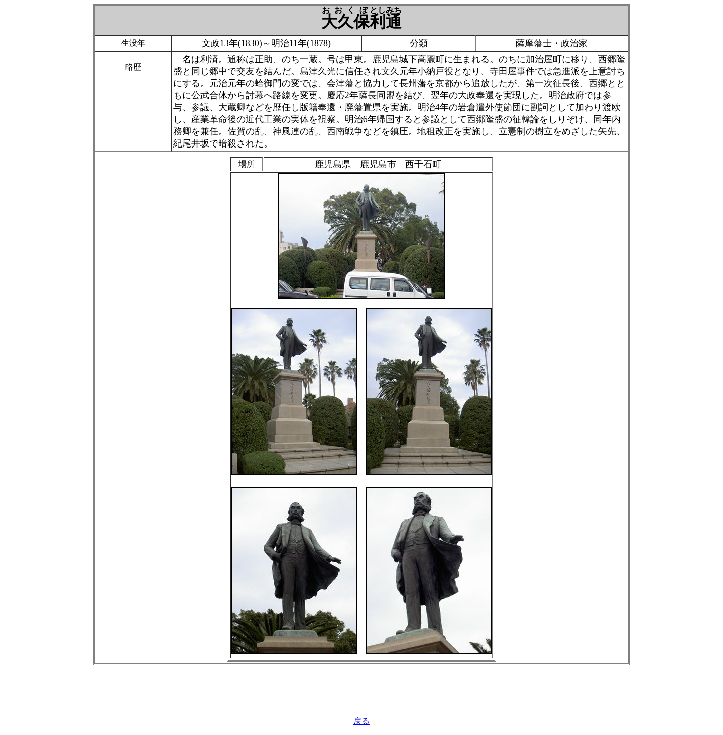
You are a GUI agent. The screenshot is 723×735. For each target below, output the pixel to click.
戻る (361, 721)
